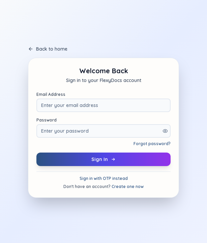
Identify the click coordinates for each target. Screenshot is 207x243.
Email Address (50, 94)
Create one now (128, 186)
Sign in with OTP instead (104, 178)
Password (46, 120)
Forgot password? (152, 143)
